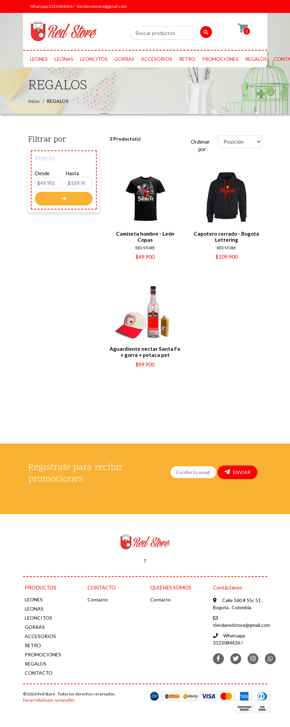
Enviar (237, 472)
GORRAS (124, 59)
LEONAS (64, 59)
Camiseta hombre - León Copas (145, 237)
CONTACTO (39, 673)
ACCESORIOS (156, 59)
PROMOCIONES (220, 59)
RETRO (187, 59)
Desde (42, 173)
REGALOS (256, 59)
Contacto (98, 599)
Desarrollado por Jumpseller (48, 700)
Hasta (72, 173)
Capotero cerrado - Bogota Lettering (226, 237)
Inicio (34, 101)
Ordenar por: (200, 145)
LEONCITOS (94, 59)
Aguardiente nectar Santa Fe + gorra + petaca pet (145, 352)
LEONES (39, 59)
